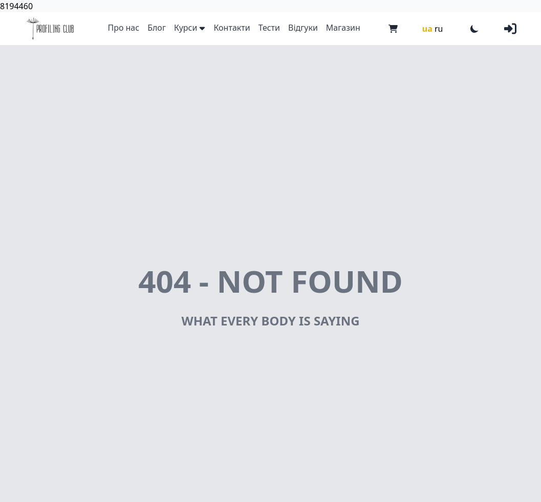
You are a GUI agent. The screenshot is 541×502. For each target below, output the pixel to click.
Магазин (343, 27)
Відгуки (303, 27)
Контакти (231, 27)
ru (439, 28)
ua (427, 28)
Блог (156, 27)
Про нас (123, 27)
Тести (269, 27)
